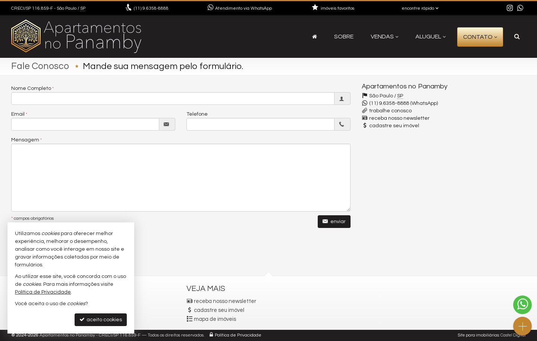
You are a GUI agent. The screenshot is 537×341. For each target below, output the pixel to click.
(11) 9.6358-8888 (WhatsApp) (403, 103)
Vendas (384, 37)
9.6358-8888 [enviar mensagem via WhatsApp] (151, 8)
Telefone (197, 114)
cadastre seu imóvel (394, 125)
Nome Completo (31, 88)
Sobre (344, 37)
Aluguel (430, 37)
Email (18, 114)
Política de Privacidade (238, 335)
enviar (334, 221)
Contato (480, 37)
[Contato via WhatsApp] (522, 304)
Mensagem (25, 140)
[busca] (517, 36)
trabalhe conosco (390, 110)
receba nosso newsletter (399, 118)
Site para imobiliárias (478, 335)
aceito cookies (100, 319)
